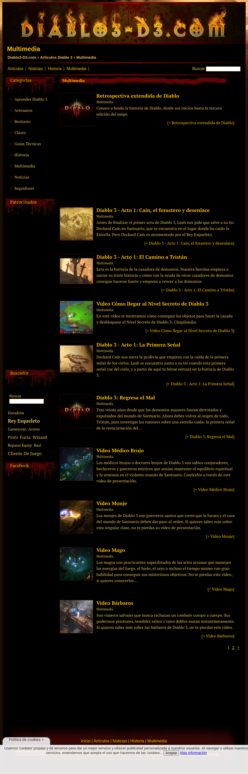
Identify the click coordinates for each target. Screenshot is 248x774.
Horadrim (16, 412)
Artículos (15, 69)
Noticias (35, 69)
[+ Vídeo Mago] (221, 589)
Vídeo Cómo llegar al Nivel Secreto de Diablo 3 (152, 303)
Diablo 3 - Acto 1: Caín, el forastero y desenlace (153, 210)
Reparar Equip (20, 445)
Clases (20, 132)
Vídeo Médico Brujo (120, 450)
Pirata (13, 437)
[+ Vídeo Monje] (220, 536)
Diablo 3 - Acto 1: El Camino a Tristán (141, 256)
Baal (37, 445)
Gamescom (17, 429)
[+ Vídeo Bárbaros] (218, 636)
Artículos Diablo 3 (56, 57)
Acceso (34, 429)
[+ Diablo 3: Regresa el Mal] (209, 436)
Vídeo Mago (110, 550)
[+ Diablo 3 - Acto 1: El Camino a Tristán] (197, 290)
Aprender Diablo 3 (30, 99)
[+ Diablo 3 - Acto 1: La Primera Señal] (200, 383)
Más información (193, 753)
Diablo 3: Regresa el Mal (125, 397)
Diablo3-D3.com (22, 57)
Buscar (198, 69)
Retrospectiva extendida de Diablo (137, 95)
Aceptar (171, 753)
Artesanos (23, 110)
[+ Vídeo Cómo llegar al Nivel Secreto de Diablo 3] (190, 330)
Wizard (39, 437)
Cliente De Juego (25, 453)
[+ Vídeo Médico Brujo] (214, 489)
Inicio (85, 741)
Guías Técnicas (27, 143)
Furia (25, 437)
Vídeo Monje (111, 503)
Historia (54, 69)
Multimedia (86, 57)
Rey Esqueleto (24, 421)
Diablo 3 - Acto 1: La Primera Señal (138, 344)
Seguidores (24, 188)
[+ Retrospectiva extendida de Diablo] (200, 122)
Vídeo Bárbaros (114, 602)
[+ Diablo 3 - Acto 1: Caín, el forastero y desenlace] (189, 243)
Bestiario (22, 121)
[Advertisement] (29, 294)
